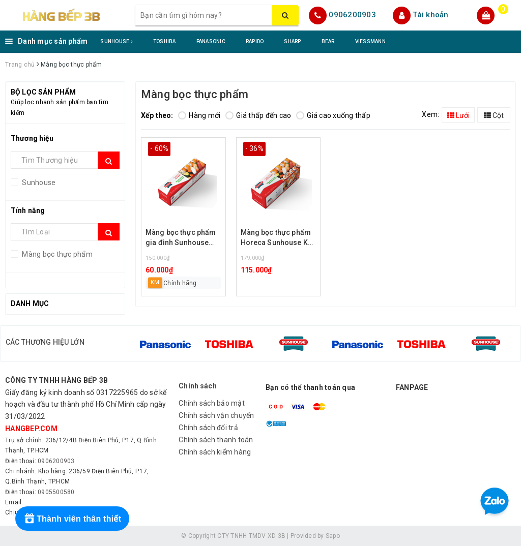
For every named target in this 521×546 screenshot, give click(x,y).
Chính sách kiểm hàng (215, 452)
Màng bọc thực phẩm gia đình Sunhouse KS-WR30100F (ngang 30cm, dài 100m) (183, 238)
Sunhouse (37, 182)
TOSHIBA (164, 41)
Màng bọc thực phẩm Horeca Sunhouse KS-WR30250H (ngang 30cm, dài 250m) (278, 238)
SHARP (292, 41)
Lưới (458, 115)
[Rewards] (72, 518)
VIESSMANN (370, 41)
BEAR (328, 41)
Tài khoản (430, 14)
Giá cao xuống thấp (333, 115)
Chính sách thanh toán (216, 440)
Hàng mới (199, 115)
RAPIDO (255, 41)
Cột (494, 115)
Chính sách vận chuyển (216, 415)
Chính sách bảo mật (212, 403)
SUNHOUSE (116, 41)
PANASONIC (210, 41)
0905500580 (56, 492)
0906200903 (352, 14)
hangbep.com (31, 428)
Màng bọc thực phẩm (56, 254)
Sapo (333, 535)
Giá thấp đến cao (258, 115)
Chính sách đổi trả (208, 427)
